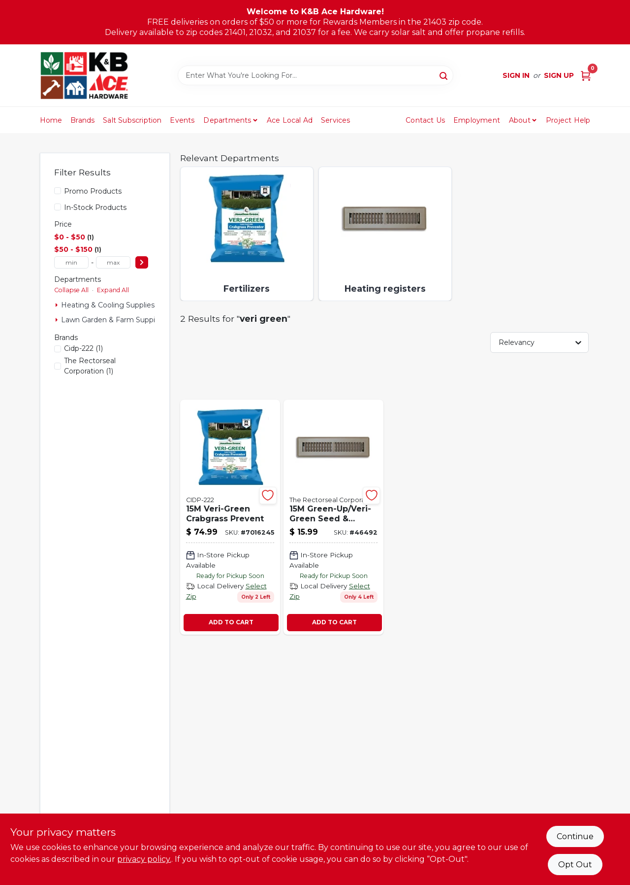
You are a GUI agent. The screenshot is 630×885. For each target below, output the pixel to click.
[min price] (71, 262)
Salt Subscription (132, 120)
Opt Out (575, 864)
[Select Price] (141, 262)
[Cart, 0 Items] (586, 75)
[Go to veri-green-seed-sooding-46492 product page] (333, 517)
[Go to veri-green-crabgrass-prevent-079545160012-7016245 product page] (230, 517)
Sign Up (559, 75)
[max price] (113, 262)
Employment (476, 120)
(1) (83, 348)
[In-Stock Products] (57, 207)
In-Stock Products (95, 207)
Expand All (113, 290)
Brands (82, 120)
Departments (227, 120)
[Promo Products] (57, 190)
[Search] (444, 75)
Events (182, 120)
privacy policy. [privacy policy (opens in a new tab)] (144, 859)
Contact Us (425, 120)
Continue (575, 836)
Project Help (568, 120)
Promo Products (93, 191)
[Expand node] (57, 305)
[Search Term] (315, 75)
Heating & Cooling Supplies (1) (112, 305)
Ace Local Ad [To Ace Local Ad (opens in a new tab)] (290, 120)
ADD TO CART (231, 622)
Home (51, 120)
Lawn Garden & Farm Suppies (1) (116, 319)
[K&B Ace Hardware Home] (84, 75)
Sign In (516, 75)
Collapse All (71, 290)
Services (335, 120)
